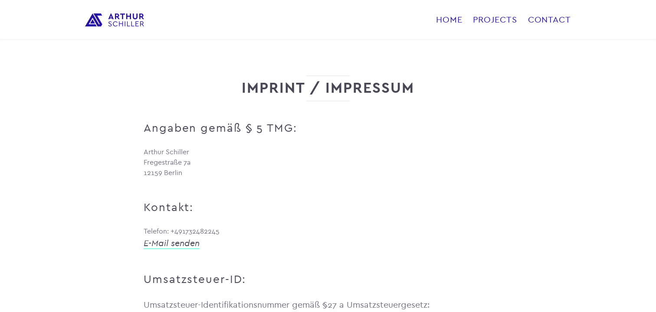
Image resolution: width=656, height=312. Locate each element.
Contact (549, 20)
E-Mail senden (172, 243)
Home (449, 20)
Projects (495, 20)
